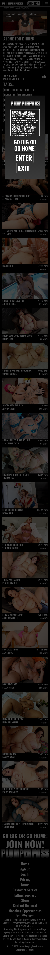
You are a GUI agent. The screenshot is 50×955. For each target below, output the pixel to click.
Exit (23, 168)
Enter (23, 158)
